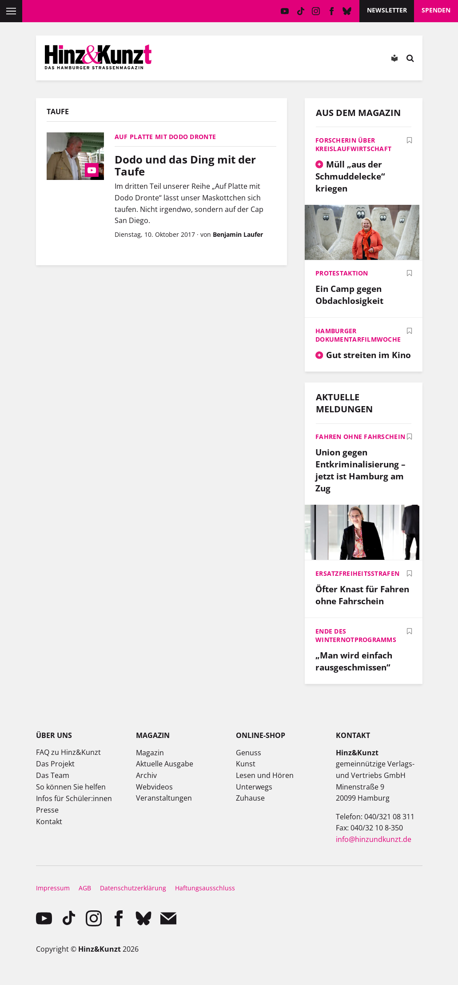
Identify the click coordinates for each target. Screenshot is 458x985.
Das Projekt (55, 764)
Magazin (150, 753)
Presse (47, 810)
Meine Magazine (239, 60)
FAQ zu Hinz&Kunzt (68, 752)
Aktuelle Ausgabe (164, 764)
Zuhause (250, 798)
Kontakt (49, 821)
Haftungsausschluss (205, 888)
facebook (331, 11)
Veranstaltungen (164, 798)
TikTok (300, 11)
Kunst (245, 764)
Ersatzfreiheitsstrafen (357, 573)
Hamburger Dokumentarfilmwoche (358, 335)
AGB (85, 888)
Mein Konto (214, 60)
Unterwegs (254, 787)
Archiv (146, 775)
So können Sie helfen (71, 787)
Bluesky (347, 11)
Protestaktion (341, 273)
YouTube (285, 11)
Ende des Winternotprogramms (355, 635)
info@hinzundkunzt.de (373, 839)
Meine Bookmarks (265, 60)
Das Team (52, 775)
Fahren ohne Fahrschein (360, 436)
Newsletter (387, 10)
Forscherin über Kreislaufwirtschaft (353, 144)
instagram (316, 11)
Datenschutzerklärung (133, 888)
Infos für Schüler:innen (74, 798)
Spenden (436, 10)
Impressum (53, 888)
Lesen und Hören (265, 775)
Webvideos (154, 787)
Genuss (248, 753)
